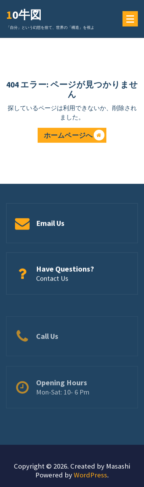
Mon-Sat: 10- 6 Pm (62, 400)
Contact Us (52, 279)
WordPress (90, 474)
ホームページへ (74, 136)
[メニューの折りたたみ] (130, 18)
